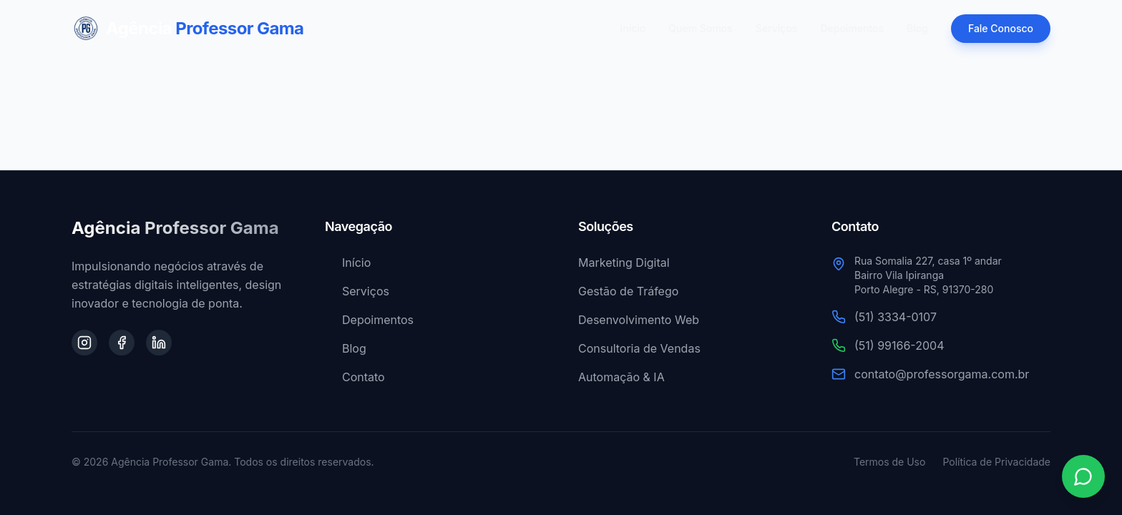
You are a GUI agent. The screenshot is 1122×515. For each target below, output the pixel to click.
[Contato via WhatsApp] (1083, 476)
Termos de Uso (889, 462)
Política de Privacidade (996, 462)
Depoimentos (852, 28)
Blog (917, 28)
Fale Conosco (1000, 28)
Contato (355, 377)
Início (633, 28)
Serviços (777, 28)
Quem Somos (700, 28)
